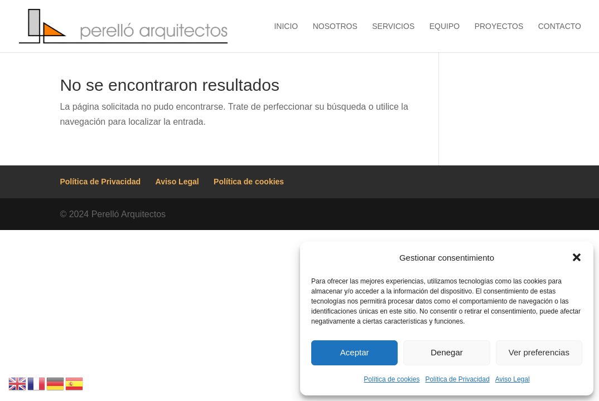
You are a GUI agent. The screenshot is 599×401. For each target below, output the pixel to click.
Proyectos (499, 26)
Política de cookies (391, 379)
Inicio (286, 26)
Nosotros (335, 26)
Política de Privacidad (457, 379)
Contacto (559, 26)
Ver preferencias (539, 352)
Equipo (444, 26)
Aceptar (354, 352)
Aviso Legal (512, 379)
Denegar (447, 352)
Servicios (393, 26)
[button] (576, 257)
